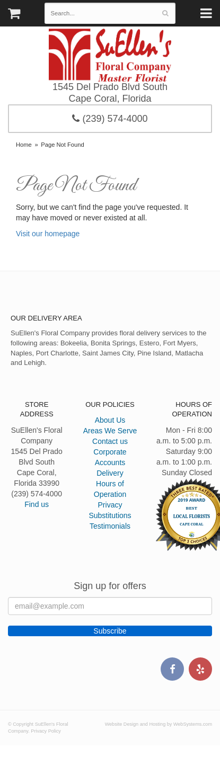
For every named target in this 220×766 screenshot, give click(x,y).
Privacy (110, 505)
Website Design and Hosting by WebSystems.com (158, 724)
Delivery (110, 473)
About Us (110, 420)
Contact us (110, 441)
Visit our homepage (48, 233)
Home (24, 144)
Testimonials (110, 526)
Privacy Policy (46, 731)
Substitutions (110, 515)
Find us (36, 504)
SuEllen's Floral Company (110, 55)
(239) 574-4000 (109, 118)
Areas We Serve (110, 430)
